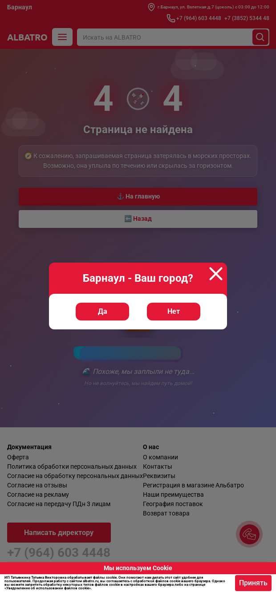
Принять (253, 583)
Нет (173, 311)
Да (102, 311)
